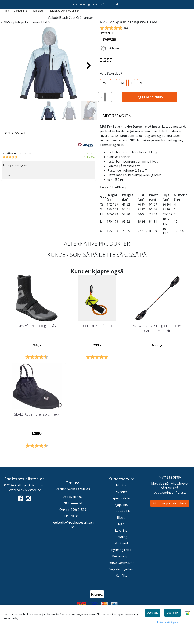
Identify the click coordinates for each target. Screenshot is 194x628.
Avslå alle (152, 612)
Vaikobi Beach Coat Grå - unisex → (72, 18)
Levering (121, 530)
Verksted (121, 543)
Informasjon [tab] (116, 116)
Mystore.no (33, 490)
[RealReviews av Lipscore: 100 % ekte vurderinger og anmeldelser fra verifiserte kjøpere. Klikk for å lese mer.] (85, 145)
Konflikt (121, 575)
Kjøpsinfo (121, 505)
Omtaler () (107, 33)
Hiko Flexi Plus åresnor (97, 325)
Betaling (121, 537)
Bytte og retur (121, 550)
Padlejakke (36, 11)
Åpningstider (121, 498)
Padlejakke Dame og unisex (62, 11)
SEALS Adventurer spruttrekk (36, 414)
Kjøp (121, 524)
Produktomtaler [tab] (14, 133)
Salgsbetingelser (121, 569)
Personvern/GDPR (121, 563)
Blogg (121, 517)
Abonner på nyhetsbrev (170, 503)
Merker (121, 485)
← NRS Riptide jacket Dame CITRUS (25, 22)
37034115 (75, 516)
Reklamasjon (121, 556)
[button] (42, 97)
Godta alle (172, 612)
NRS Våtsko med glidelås (37, 325)
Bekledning (19, 11)
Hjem (7, 10)
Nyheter (121, 492)
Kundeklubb (121, 511)
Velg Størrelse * (111, 73)
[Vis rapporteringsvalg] (90, 174)
